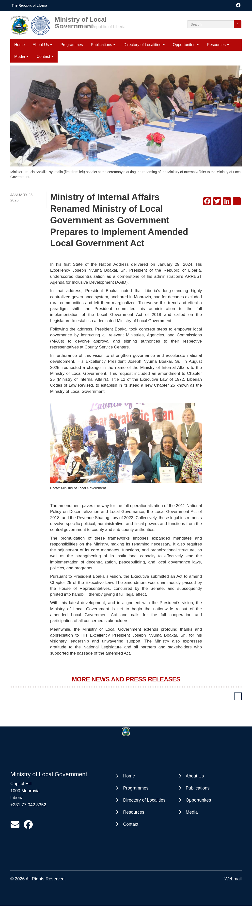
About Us (41, 45)
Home (19, 45)
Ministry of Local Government (81, 19)
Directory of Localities (142, 45)
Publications (101, 45)
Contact (130, 824)
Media (192, 812)
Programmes (71, 45)
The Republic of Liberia (29, 5)
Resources (216, 45)
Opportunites (184, 45)
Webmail (233, 878)
